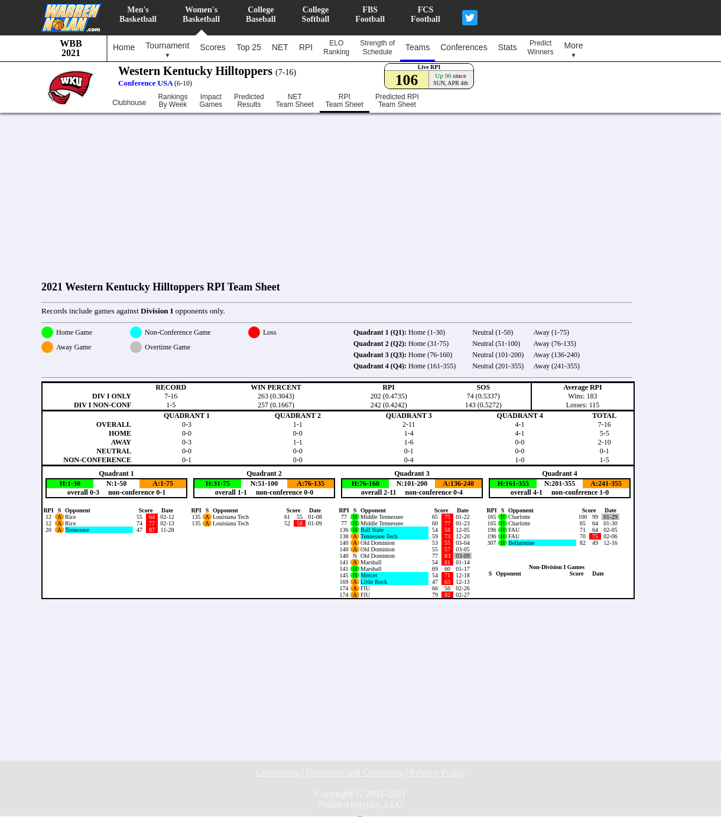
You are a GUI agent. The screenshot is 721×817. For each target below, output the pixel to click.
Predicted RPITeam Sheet (397, 101)
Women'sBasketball (201, 14)
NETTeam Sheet (295, 101)
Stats (507, 47)
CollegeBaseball (261, 14)
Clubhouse (129, 103)
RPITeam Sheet (344, 101)
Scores (213, 47)
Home (124, 47)
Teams (417, 47)
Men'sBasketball (138, 14)
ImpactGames (210, 101)
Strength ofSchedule (377, 47)
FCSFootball (425, 14)
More (573, 49)
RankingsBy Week (172, 101)
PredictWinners (541, 47)
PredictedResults (249, 101)
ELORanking (336, 47)
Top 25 (248, 47)
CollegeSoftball (316, 14)
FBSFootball (370, 14)
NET (280, 47)
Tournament (167, 49)
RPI (306, 47)
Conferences (463, 47)
